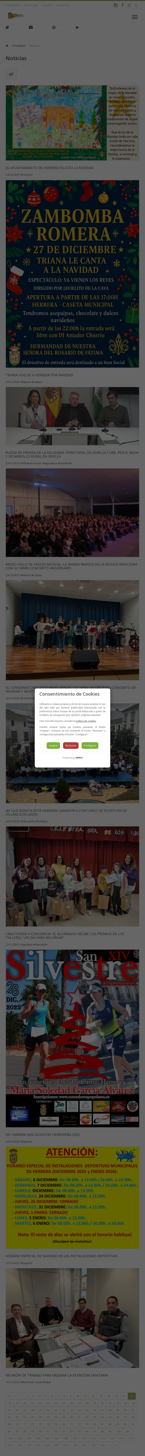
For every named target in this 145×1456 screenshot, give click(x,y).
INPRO (79, 757)
